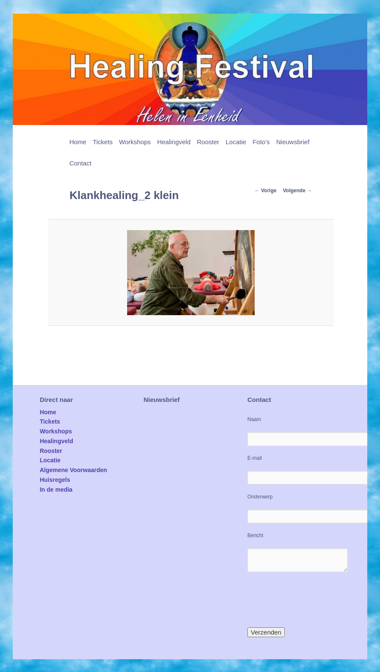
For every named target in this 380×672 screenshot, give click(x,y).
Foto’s (261, 141)
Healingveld (173, 141)
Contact (80, 163)
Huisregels (55, 479)
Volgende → (297, 191)
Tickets (103, 141)
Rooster (208, 141)
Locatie (236, 141)
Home (77, 141)
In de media (56, 489)
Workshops (135, 141)
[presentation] (312, 599)
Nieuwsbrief (292, 141)
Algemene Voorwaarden (73, 470)
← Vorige (266, 191)
